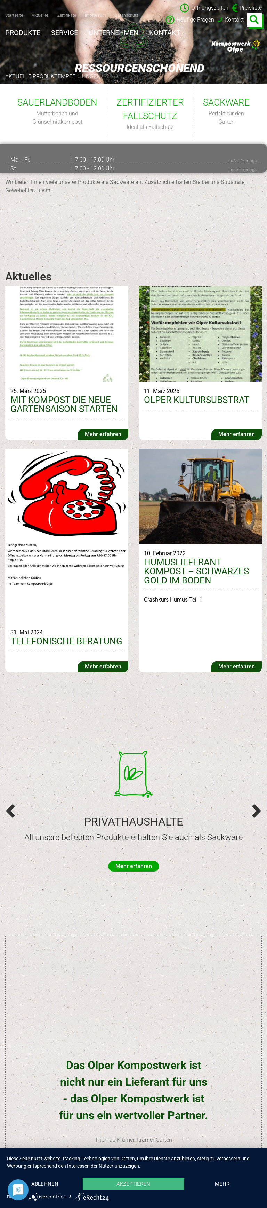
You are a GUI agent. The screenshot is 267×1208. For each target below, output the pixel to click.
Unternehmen (113, 33)
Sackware (226, 102)
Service (64, 33)
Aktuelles (40, 15)
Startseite (14, 15)
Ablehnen (44, 1184)
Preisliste (247, 8)
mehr (222, 1184)
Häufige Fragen (189, 19)
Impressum (95, 15)
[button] (10, 810)
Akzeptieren (133, 1184)
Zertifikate (66, 15)
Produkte (22, 33)
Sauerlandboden (57, 102)
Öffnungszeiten (204, 8)
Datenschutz (126, 15)
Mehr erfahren (103, 434)
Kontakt (231, 19)
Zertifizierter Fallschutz (150, 109)
